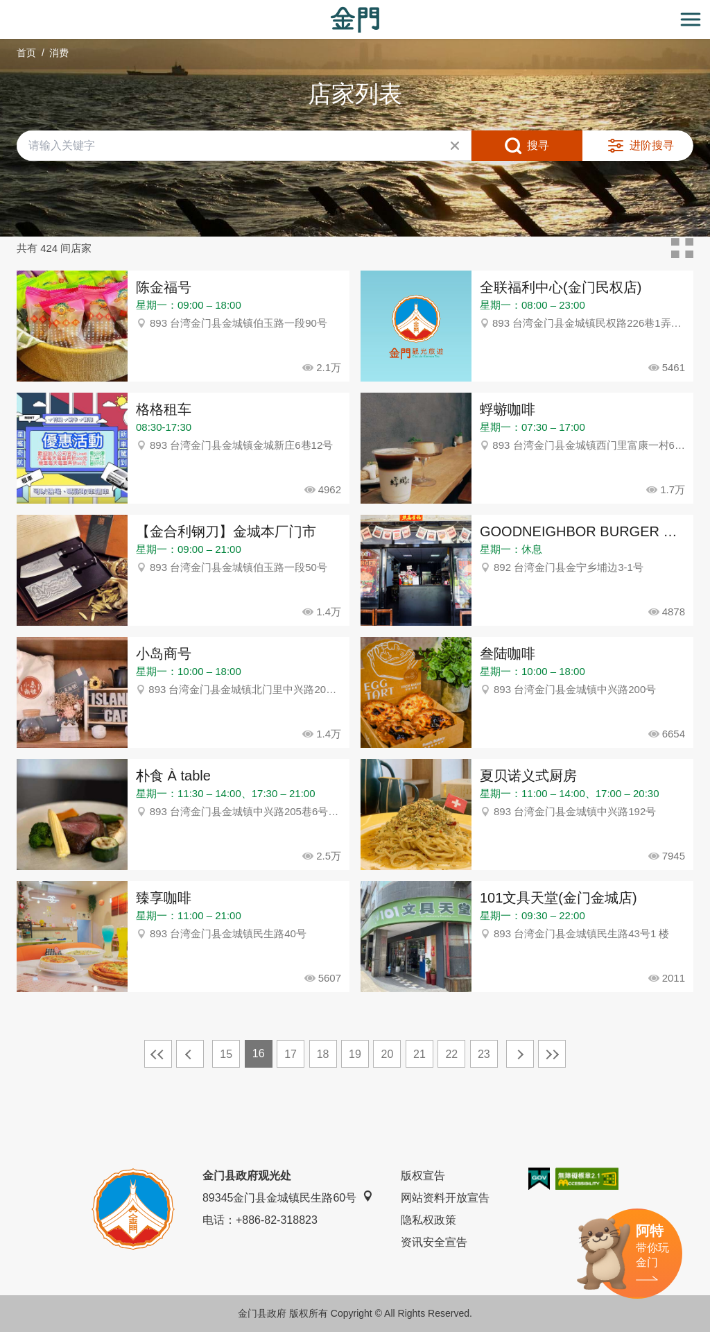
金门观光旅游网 (355, 19)
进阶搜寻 (652, 145)
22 (451, 1054)
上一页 (190, 1054)
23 (484, 1054)
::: (4, 8)
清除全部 (454, 145)
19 (355, 1054)
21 (419, 1054)
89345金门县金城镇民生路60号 (287, 1197)
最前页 (158, 1054)
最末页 (552, 1054)
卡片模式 (682, 248)
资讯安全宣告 (434, 1242)
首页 (26, 52)
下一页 (520, 1054)
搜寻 (538, 145)
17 (290, 1054)
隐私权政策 (428, 1220)
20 (387, 1054)
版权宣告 (423, 1175)
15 (226, 1054)
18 (323, 1054)
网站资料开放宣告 (445, 1198)
